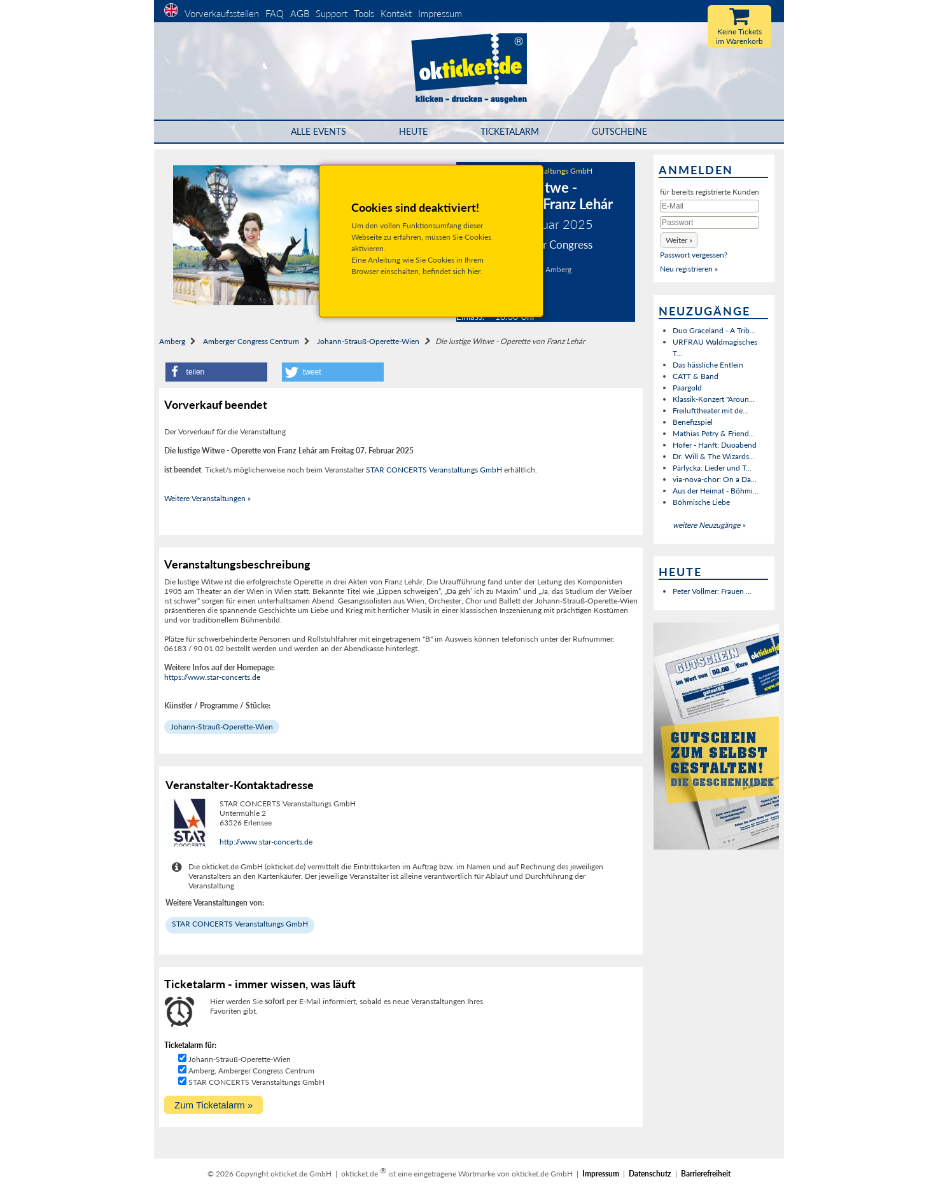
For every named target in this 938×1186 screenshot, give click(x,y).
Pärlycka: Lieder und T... (712, 467)
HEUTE (413, 131)
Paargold (687, 387)
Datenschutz (650, 1173)
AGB (299, 13)
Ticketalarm (509, 131)
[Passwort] (709, 222)
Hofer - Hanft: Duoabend (715, 445)
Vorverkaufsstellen (222, 13)
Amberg (172, 341)
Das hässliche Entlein (708, 364)
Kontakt (396, 13)
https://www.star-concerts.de (212, 677)
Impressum (440, 13)
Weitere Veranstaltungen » (207, 498)
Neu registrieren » (689, 268)
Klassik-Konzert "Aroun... (714, 399)
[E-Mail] (709, 206)
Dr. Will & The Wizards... (714, 456)
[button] (216, 372)
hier (474, 271)
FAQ (274, 13)
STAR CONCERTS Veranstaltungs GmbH (434, 469)
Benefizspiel (693, 422)
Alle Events (318, 131)
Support (331, 13)
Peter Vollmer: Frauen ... (712, 591)
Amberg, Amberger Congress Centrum (251, 1070)
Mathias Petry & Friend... (714, 433)
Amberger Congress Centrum (251, 341)
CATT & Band (695, 376)
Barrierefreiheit (706, 1173)
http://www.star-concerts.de (266, 841)
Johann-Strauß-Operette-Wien (368, 341)
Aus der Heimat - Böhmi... (716, 490)
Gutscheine (619, 131)
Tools (364, 13)
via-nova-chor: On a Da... (715, 479)
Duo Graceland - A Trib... (714, 330)
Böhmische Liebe (701, 502)
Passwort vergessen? (693, 254)
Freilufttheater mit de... (710, 410)
